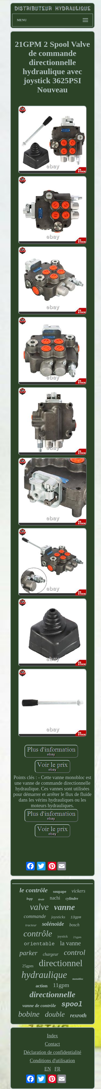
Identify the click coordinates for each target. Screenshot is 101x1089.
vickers (78, 891)
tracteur (31, 925)
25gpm (27, 966)
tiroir (41, 899)
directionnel (60, 963)
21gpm (77, 937)
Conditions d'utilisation (52, 1060)
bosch (74, 925)
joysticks (58, 917)
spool (71, 1004)
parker (28, 953)
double (55, 1014)
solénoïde (53, 924)
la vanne (70, 943)
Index (52, 1035)
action (41, 985)
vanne (64, 907)
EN (47, 1069)
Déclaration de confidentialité (52, 1052)
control (74, 952)
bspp (30, 899)
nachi (55, 898)
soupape (59, 892)
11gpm (61, 985)
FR (57, 1069)
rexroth (78, 1015)
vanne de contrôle (39, 1005)
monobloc (77, 978)
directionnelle (52, 994)
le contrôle (33, 890)
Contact (52, 1044)
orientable (39, 944)
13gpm (76, 917)
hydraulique (44, 975)
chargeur (50, 954)
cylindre (72, 899)
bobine (29, 1014)
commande (35, 916)
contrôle (37, 933)
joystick (63, 936)
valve (39, 907)
